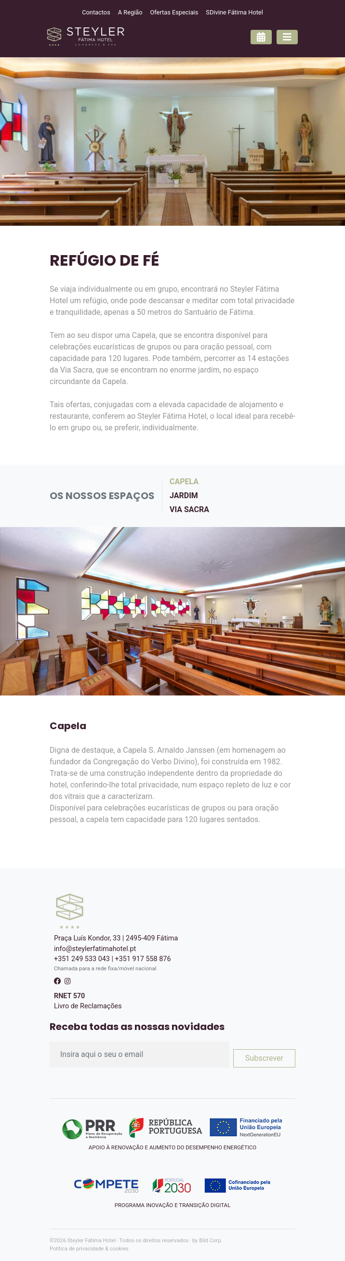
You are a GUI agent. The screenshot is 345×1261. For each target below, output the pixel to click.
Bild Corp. (210, 1240)
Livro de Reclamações (88, 1006)
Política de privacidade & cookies (89, 1249)
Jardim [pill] (184, 495)
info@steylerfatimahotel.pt (95, 949)
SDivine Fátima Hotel (234, 12)
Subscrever (264, 1058)
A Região (130, 12)
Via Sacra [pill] (189, 509)
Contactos (96, 12)
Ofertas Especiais (174, 12)
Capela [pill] (184, 481)
